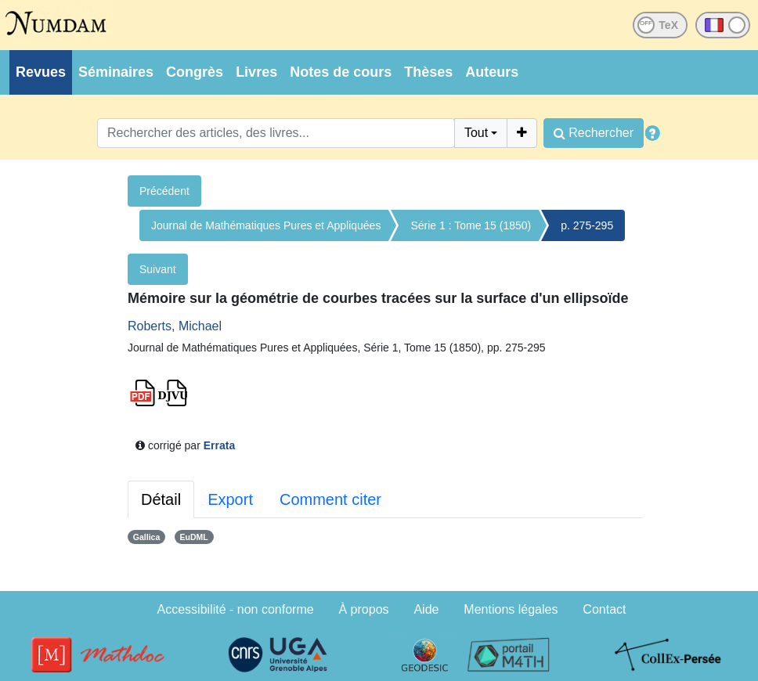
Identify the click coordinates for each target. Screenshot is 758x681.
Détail (161, 499)
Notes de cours (341, 72)
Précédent (164, 191)
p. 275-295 (587, 225)
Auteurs (491, 72)
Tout (476, 132)
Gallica (146, 537)
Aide (426, 609)
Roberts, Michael (175, 326)
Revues (41, 72)
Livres (256, 72)
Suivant (157, 269)
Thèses (428, 72)
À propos (364, 609)
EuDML (194, 537)
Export (230, 499)
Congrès (194, 72)
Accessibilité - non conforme (235, 609)
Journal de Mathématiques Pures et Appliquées (266, 225)
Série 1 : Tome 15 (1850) (470, 225)
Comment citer (330, 499)
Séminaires (115, 72)
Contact (604, 609)
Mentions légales (511, 609)
